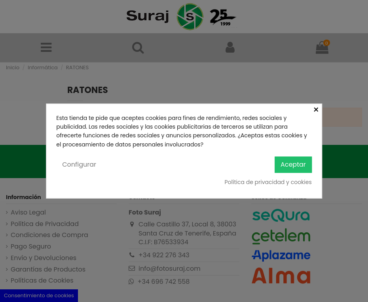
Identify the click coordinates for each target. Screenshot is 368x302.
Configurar (79, 164)
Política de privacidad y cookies (267, 182)
